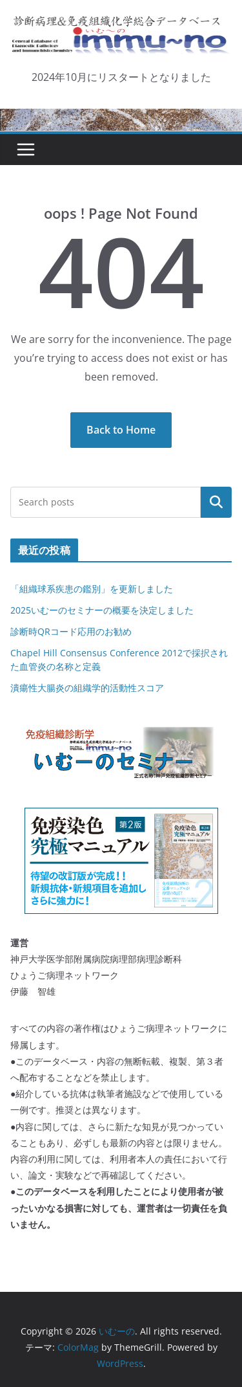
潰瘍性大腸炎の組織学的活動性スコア (87, 688)
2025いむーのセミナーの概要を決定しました (102, 610)
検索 (216, 501)
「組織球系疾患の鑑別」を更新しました (91, 589)
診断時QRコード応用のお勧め (71, 631)
